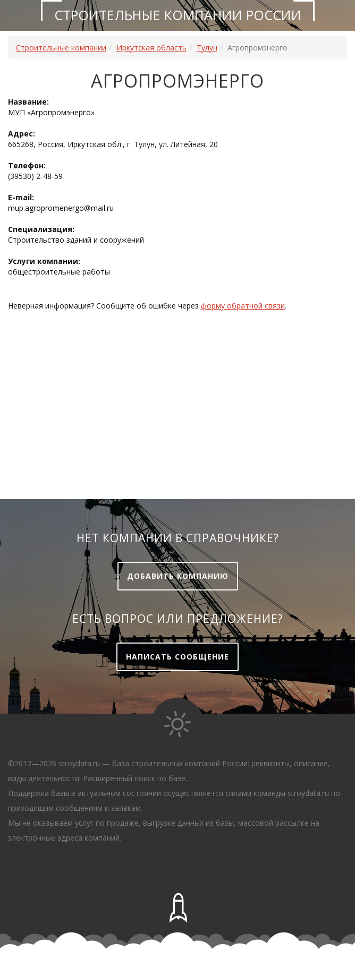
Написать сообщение (177, 657)
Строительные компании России (177, 15)
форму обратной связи (243, 306)
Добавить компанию (178, 576)
